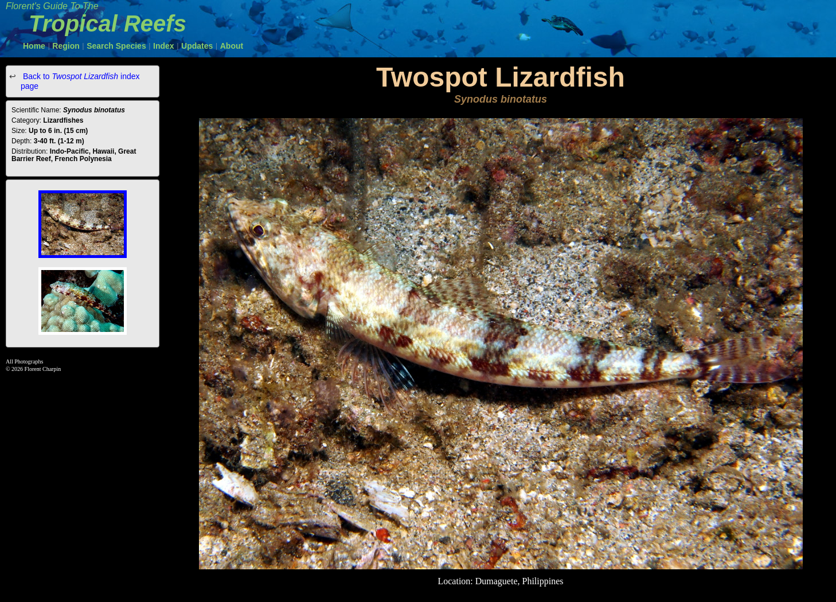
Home (34, 45)
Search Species (116, 45)
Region (65, 45)
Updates (197, 45)
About (231, 45)
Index (163, 45)
